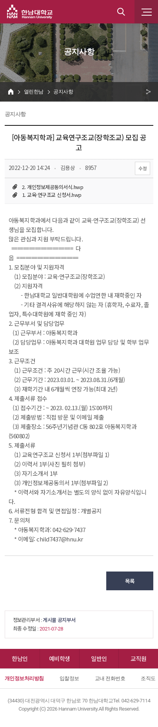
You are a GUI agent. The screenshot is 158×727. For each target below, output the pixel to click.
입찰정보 (69, 678)
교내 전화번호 (110, 678)
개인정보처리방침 (24, 678)
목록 (130, 581)
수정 (142, 168)
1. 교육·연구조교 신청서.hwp (52, 194)
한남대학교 (30, 11)
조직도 (148, 678)
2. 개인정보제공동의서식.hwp (52, 187)
